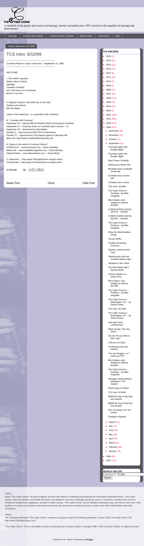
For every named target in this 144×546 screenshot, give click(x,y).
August (112, 422)
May (111, 434)
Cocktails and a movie (118, 182)
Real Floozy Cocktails (118, 160)
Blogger (89, 539)
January (113, 451)
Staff (117, 36)
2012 (109, 73)
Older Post (89, 183)
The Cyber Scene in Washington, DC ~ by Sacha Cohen (119, 302)
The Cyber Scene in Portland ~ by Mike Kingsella (118, 193)
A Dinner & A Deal (116, 342)
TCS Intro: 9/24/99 (117, 186)
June (111, 430)
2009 (109, 85)
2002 (109, 114)
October (113, 139)
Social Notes (103, 36)
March (112, 442)
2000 (109, 123)
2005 (109, 102)
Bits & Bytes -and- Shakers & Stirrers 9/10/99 (118, 363)
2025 (109, 56)
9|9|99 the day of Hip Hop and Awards (120, 397)
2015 (109, 60)
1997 (109, 460)
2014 (109, 64)
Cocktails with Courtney (33, 36)
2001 (109, 119)
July (111, 426)
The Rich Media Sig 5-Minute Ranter (118, 268)
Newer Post (13, 183)
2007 (109, 94)
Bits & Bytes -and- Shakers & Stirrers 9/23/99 (118, 202)
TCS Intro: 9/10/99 (117, 392)
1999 (109, 127)
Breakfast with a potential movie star (120, 170)
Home (51, 183)
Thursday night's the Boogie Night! (117, 148)
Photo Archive (86, 36)
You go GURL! (115, 239)
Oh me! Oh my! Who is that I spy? (119, 337)
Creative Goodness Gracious (117, 244)
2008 (109, 89)
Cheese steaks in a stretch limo (117, 275)
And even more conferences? (115, 323)
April (111, 438)
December (114, 131)
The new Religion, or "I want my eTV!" (119, 354)
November (114, 135)
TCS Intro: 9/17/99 (117, 309)
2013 (109, 69)
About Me (12, 36)
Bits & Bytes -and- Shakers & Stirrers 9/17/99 (118, 283)
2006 (109, 98)
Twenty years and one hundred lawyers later (119, 257)
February (113, 447)
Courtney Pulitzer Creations (62, 36)
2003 (109, 110)
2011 (109, 77)
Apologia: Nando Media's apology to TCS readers (120, 381)
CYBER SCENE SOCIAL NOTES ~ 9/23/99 (120, 210)
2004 (109, 106)
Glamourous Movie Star (119, 165)
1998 (109, 456)
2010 (109, 81)
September (114, 143)
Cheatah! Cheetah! (117, 416)
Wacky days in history (118, 388)
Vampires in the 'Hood (118, 263)
